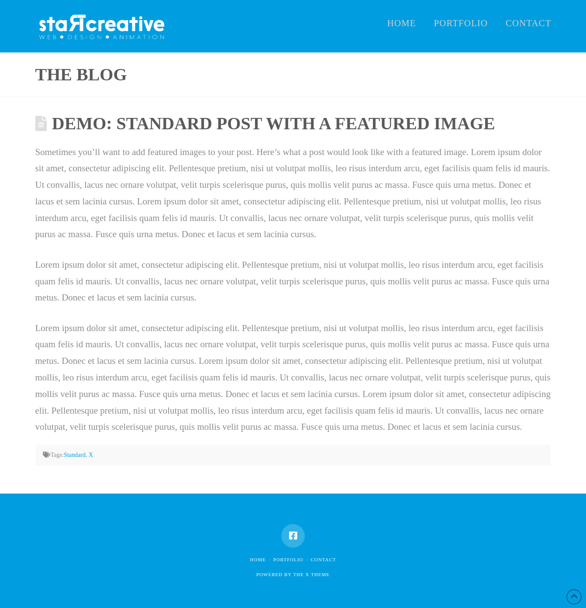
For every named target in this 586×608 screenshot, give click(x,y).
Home (258, 559)
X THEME (318, 574)
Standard (75, 455)
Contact (323, 559)
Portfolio (288, 559)
